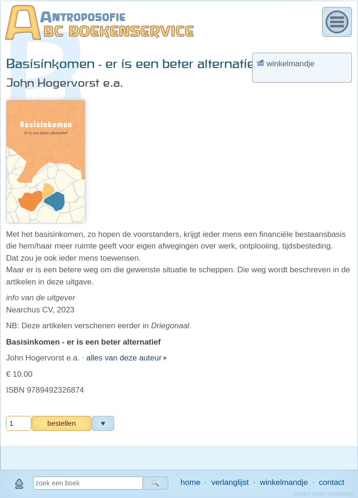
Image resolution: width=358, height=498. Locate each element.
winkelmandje (284, 482)
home (190, 482)
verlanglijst (229, 482)
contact (331, 482)
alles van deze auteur (125, 357)
